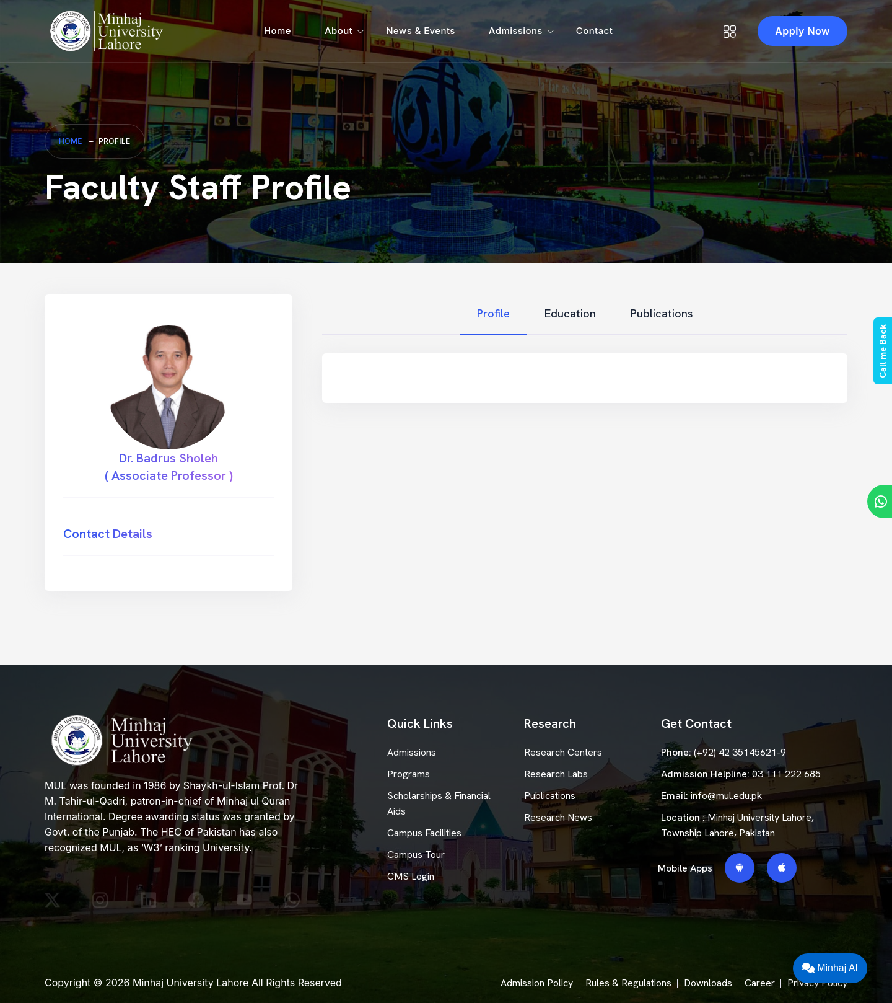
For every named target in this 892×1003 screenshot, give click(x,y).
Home (277, 31)
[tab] (493, 314)
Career (760, 982)
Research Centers (563, 752)
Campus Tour (416, 854)
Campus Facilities (424, 832)
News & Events (420, 31)
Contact (594, 31)
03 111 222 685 (786, 773)
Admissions (516, 31)
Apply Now (802, 31)
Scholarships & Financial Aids (439, 803)
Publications (549, 795)
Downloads (708, 982)
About (338, 31)
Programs (408, 773)
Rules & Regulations (628, 982)
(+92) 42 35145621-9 (740, 752)
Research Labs (556, 773)
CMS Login (410, 876)
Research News (558, 817)
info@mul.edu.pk (726, 795)
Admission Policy (537, 982)
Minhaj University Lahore (190, 982)
